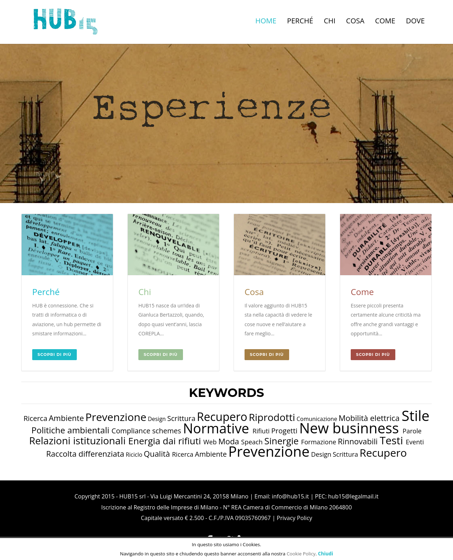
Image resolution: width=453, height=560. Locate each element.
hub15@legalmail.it (353, 496)
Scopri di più (54, 354)
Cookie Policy (301, 553)
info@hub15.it (290, 496)
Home (266, 20)
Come (385, 20)
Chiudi (325, 553)
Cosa (355, 20)
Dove (415, 20)
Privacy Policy (294, 518)
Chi (330, 20)
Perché (300, 20)
